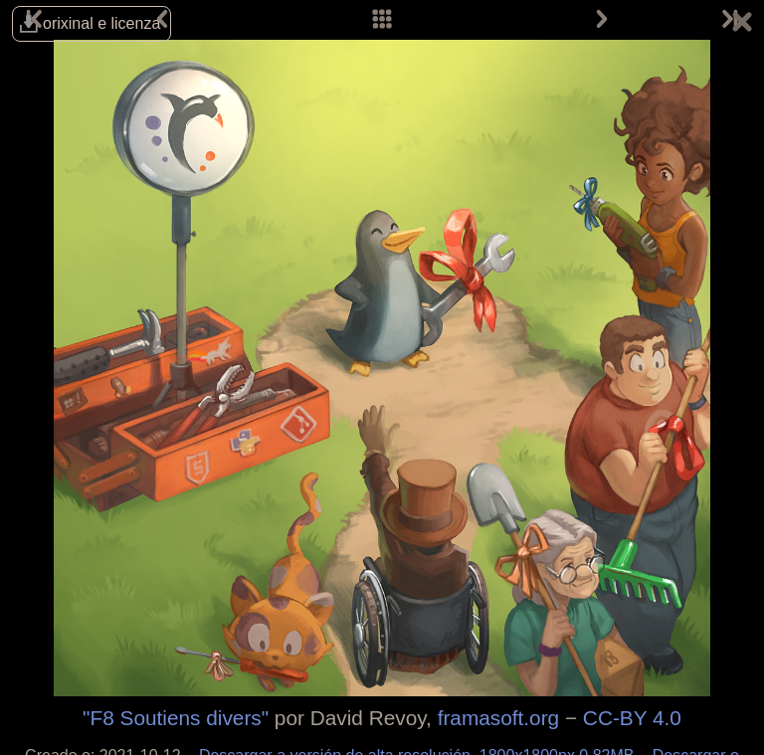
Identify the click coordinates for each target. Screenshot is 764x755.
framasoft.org (499, 717)
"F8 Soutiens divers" (176, 717)
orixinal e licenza (101, 23)
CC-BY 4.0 (632, 717)
